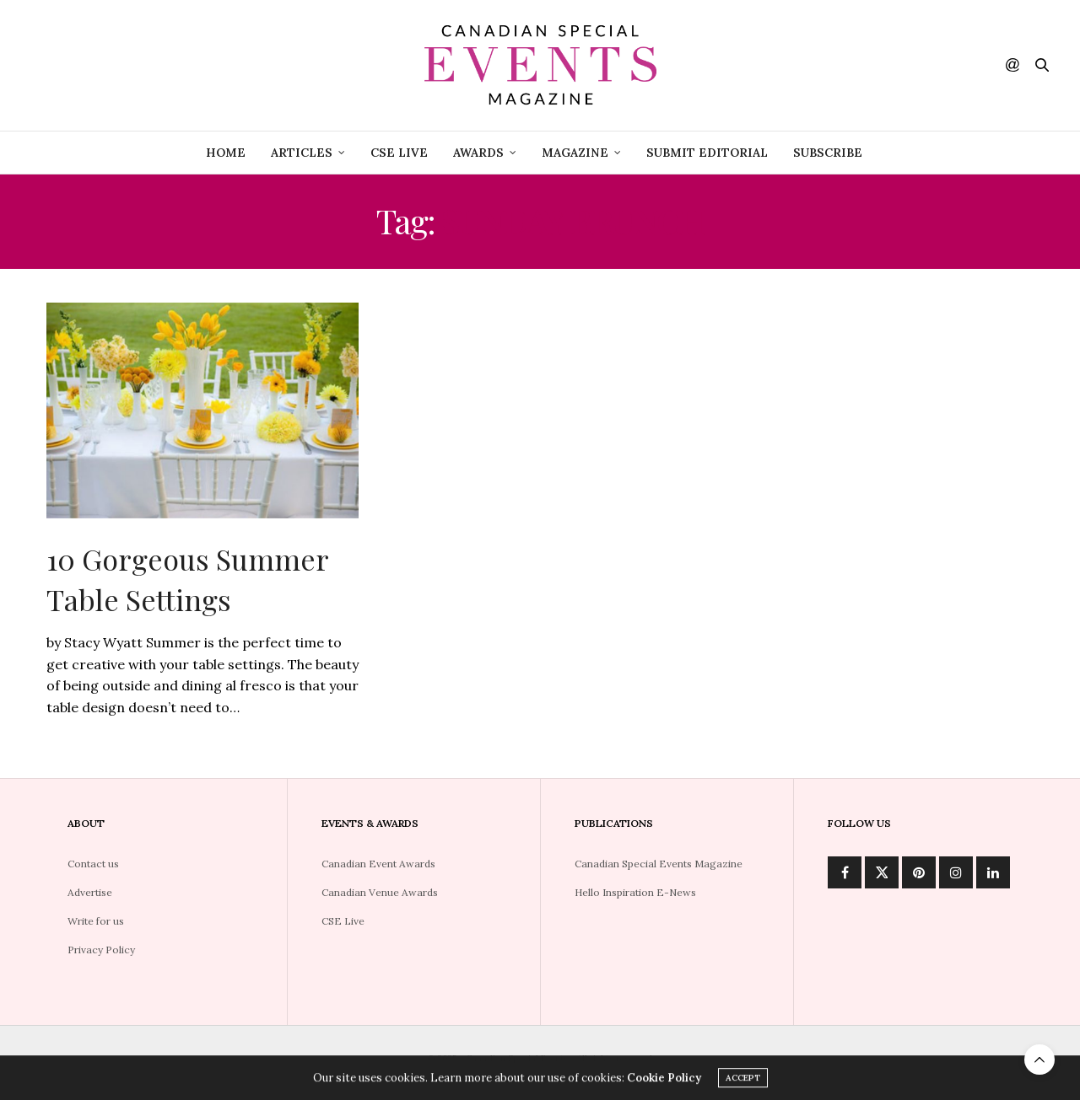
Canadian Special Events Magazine (658, 863)
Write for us (96, 921)
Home (226, 152)
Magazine (575, 152)
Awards (478, 152)
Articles (301, 152)
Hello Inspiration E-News (635, 892)
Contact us (93, 863)
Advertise (90, 892)
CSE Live (342, 921)
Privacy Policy (101, 949)
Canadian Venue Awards (379, 892)
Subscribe (827, 152)
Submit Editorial (707, 152)
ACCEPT (743, 1080)
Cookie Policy (664, 1080)
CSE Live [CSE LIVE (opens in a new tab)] (399, 152)
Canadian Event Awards (378, 863)
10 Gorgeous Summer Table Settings (187, 579)
